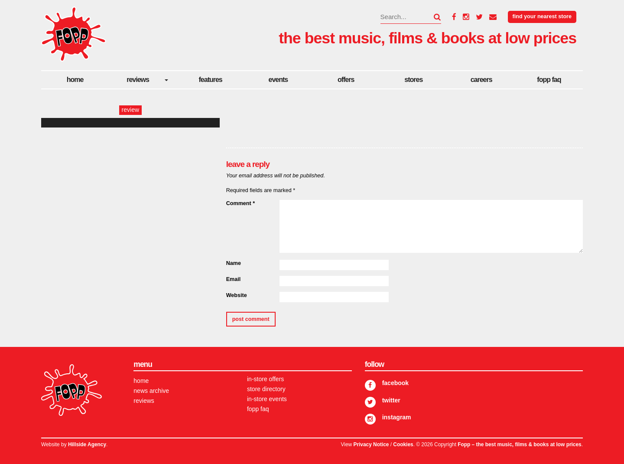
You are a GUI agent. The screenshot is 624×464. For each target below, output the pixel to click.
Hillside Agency (87, 444)
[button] (432, 17)
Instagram (396, 417)
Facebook (395, 382)
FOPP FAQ (549, 79)
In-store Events (267, 398)
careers (481, 79)
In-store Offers (265, 379)
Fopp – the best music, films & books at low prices (519, 444)
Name (233, 263)
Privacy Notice (371, 444)
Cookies (403, 444)
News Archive (151, 390)
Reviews (138, 79)
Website (236, 295)
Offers (346, 79)
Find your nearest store (542, 16)
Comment (240, 203)
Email (233, 279)
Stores (413, 79)
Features (210, 79)
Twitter (391, 400)
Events (278, 79)
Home (75, 79)
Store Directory (266, 389)
